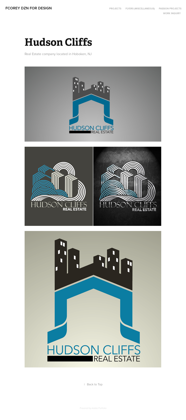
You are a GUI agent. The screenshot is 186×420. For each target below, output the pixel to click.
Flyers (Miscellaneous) (140, 8)
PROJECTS (115, 8)
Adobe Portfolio (99, 408)
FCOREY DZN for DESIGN (28, 8)
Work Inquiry (172, 13)
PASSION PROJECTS (170, 8)
